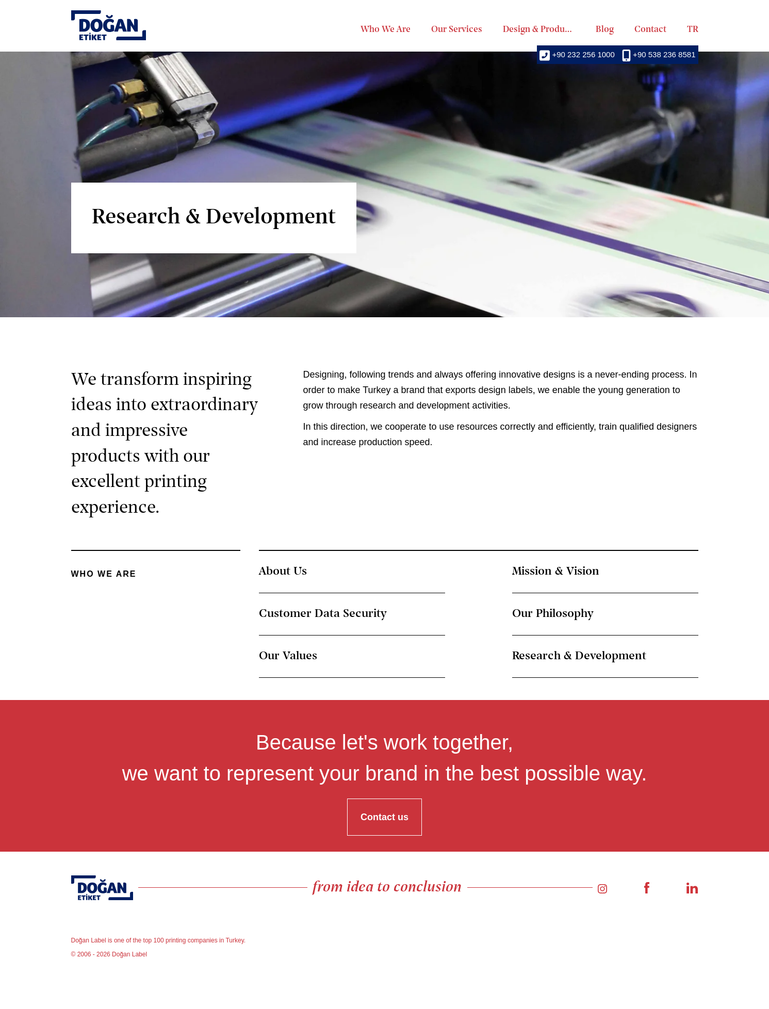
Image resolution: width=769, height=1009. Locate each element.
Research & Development (579, 656)
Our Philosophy (553, 614)
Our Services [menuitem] (456, 30)
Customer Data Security (323, 614)
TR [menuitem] (692, 30)
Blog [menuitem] (605, 30)
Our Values (288, 656)
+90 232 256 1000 (577, 54)
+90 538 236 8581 (659, 54)
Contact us (384, 817)
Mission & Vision (555, 571)
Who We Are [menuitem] (386, 30)
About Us (283, 571)
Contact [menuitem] (650, 30)
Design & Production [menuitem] (539, 30)
